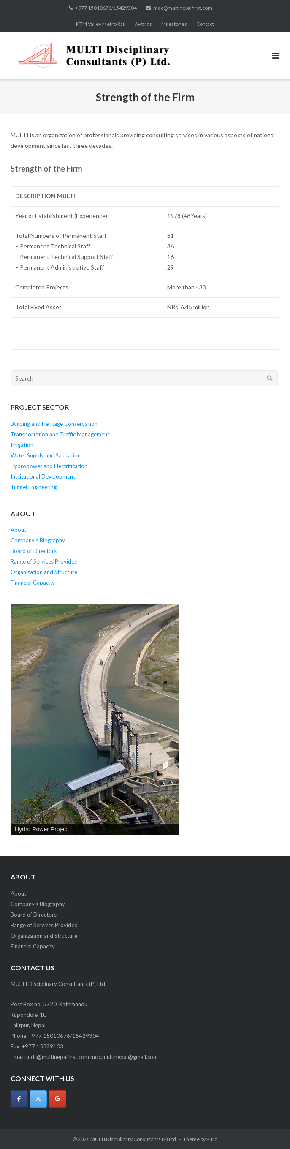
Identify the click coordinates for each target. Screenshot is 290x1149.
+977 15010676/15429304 (106, 8)
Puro (211, 1139)
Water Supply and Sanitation (46, 455)
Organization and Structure (44, 572)
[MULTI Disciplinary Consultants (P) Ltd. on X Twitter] (38, 1099)
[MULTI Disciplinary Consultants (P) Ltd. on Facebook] (19, 1099)
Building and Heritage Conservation (54, 423)
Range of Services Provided (44, 561)
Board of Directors (34, 550)
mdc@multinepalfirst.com (182, 8)
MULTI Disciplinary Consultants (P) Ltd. (133, 1139)
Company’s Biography (38, 540)
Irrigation (22, 444)
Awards (143, 24)
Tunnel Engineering (34, 487)
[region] (95, 719)
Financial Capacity (33, 582)
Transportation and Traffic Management (60, 434)
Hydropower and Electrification (49, 466)
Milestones (174, 24)
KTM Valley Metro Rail (100, 24)
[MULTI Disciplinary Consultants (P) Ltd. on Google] (57, 1099)
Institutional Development (43, 476)
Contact (205, 24)
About (18, 529)
